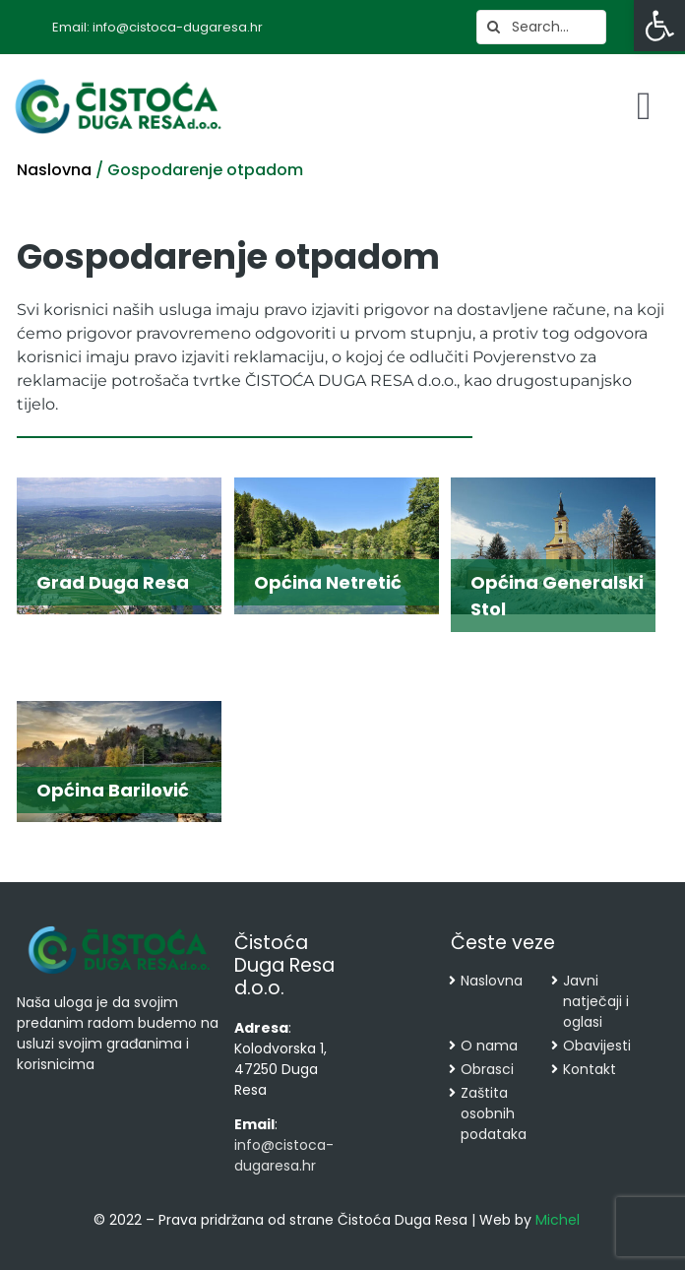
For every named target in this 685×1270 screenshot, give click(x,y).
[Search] (493, 27)
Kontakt (589, 1069)
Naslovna (54, 170)
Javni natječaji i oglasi (596, 1001)
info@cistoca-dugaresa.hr (284, 1155)
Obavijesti (597, 1045)
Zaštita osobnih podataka (494, 1113)
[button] (659, 25)
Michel (557, 1220)
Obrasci (487, 1069)
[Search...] (541, 27)
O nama (489, 1045)
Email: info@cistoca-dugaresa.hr (157, 27)
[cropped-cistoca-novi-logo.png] (119, 928)
